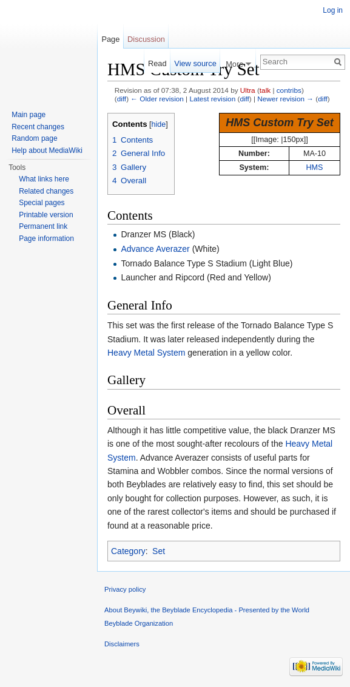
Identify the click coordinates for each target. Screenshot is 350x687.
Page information (46, 238)
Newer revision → (285, 99)
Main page (28, 114)
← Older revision (157, 99)
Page (110, 39)
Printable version (46, 215)
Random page (34, 138)
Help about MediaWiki (47, 150)
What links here (44, 179)
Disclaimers (122, 644)
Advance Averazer (155, 249)
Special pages (41, 202)
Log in (333, 10)
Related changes (46, 191)
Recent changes (38, 127)
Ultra (247, 90)
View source (195, 63)
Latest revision (212, 99)
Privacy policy (125, 589)
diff (121, 99)
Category (128, 551)
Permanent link (43, 226)
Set (158, 551)
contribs (289, 90)
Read (157, 63)
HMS (314, 167)
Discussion (146, 39)
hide (159, 124)
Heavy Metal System (146, 352)
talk (265, 90)
